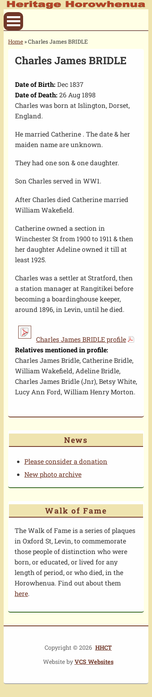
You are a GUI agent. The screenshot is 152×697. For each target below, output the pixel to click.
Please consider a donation (65, 461)
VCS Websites (94, 661)
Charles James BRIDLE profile (81, 339)
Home (15, 41)
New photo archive (52, 474)
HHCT (103, 647)
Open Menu (13, 21)
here (21, 593)
